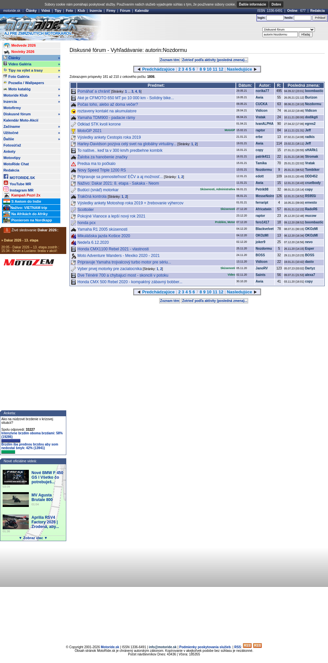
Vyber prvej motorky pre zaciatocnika (109, 268)
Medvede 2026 (19, 45)
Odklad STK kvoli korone (99, 124)
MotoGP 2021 (89, 130)
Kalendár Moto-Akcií (20, 120)
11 (215, 291)
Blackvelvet (265, 229)
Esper (309, 248)
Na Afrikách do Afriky (25, 214)
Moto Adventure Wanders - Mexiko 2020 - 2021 (118, 255)
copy (259, 150)
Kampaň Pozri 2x (21, 195)
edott (259, 176)
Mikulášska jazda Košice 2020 (103, 236)
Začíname (31, 126)
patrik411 (263, 156)
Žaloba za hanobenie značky (102, 157)
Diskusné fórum (31, 114)
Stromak (311, 156)
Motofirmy (12, 108)
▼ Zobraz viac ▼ (33, 538)
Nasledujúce (239, 291)
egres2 (310, 124)
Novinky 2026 (18, 52)
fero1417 (262, 222)
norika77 (262, 91)
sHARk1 (311, 150)
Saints (260, 275)
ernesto (311, 202)
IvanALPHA (264, 124)
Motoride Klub (31, 95)
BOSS (260, 255)
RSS (237, 647)
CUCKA (261, 104)
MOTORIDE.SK (19, 176)
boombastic (314, 91)
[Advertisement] (158, 63)
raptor (260, 130)
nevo (309, 242)
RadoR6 (311, 209)
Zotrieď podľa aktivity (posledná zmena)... (214, 301)
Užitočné (31, 132)
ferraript (262, 202)
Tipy (57, 10)
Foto (69, 10)
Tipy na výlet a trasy (31, 70)
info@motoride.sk (163, 647)
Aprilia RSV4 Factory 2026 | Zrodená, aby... (45, 522)
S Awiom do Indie (22, 201)
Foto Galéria (31, 76)
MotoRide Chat (16, 164)
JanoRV (262, 268)
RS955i (310, 196)
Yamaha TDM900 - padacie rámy (106, 117)
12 (220, 291)
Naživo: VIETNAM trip (25, 208)
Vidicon (261, 110)
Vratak (260, 117)
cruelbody (313, 183)
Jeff (308, 130)
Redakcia (317, 10)
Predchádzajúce (158, 291)
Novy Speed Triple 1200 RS (101, 170)
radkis (310, 137)
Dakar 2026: (48, 230)
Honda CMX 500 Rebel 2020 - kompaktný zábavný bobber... (129, 282)
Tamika (261, 163)
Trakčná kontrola (92, 196)
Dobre (276, 4)
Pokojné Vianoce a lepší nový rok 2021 (111, 216)
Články (31, 10)
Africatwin (263, 209)
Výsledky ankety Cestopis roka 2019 (109, 137)
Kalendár (142, 10)
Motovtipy (11, 158)
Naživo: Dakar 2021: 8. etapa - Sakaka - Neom (118, 183)
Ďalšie (31, 139)
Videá (45, 10)
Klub (81, 10)
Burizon (311, 97)
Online (292, 10)
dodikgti (311, 117)
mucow (310, 215)
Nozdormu (313, 104)
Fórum (125, 10)
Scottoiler (85, 209)
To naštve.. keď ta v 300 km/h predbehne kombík (120, 150)
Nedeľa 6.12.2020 (93, 242)
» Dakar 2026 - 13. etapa (19, 240)
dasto (309, 261)
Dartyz (310, 268)
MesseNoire (265, 196)
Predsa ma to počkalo (96, 163)
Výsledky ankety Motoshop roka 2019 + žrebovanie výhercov (130, 203)
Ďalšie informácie (252, 4)
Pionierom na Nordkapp (27, 220)
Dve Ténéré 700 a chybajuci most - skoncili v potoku (122, 275)
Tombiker (312, 169)
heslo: (288, 17)
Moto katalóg (31, 89)
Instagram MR (18, 189)
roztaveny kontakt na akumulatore (106, 111)
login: (261, 17)
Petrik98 (262, 189)
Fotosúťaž (12, 145)
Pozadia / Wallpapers (23, 82)
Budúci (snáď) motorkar (97, 190)
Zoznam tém (169, 301)
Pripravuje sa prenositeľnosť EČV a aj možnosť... (120, 176)
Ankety (9, 151)
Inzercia (96, 10)
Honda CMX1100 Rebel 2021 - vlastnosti (113, 249)
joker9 (260, 242)
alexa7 (310, 275)
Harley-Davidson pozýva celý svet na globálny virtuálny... (126, 144)
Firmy (111, 10)
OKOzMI (311, 229)
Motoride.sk (110, 647)
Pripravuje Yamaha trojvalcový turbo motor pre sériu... (124, 262)
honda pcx (86, 222)
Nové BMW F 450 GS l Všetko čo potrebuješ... (47, 477)
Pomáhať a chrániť (94, 91)
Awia (259, 97)
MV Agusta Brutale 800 (42, 497)
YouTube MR (17, 183)
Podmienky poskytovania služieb (205, 647)
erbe (259, 137)
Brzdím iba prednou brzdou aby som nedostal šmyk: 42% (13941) (29, 448)
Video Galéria (31, 64)
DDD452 (311, 176)
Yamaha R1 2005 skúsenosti (102, 229)
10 (209, 291)
